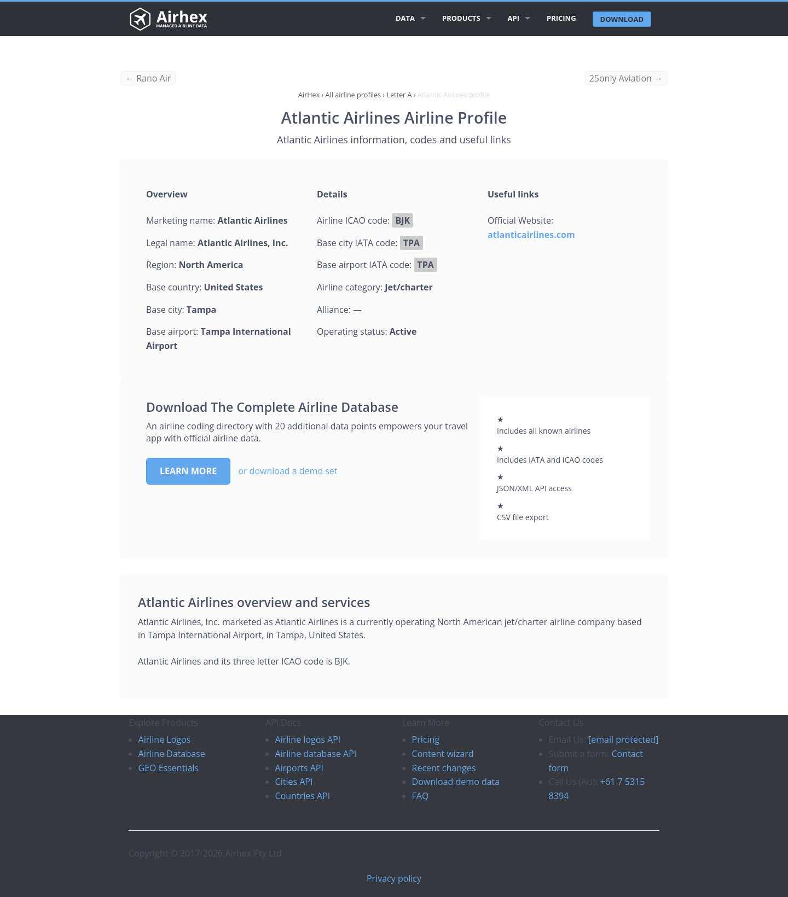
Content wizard (443, 754)
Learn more (188, 471)
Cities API (294, 782)
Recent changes (444, 768)
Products (461, 18)
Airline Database (171, 754)
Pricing (561, 18)
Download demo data (456, 782)
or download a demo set (287, 471)
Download (622, 19)
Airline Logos (164, 739)
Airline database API (316, 754)
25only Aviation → (626, 78)
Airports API (299, 768)
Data (405, 18)
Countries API (303, 796)
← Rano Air (148, 78)
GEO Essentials (168, 768)
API (513, 18)
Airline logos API (308, 739)
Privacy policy (394, 878)
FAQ (420, 796)
